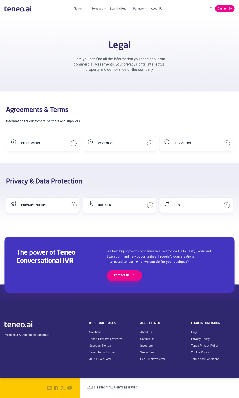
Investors (146, 345)
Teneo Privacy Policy (204, 345)
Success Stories (100, 345)
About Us (146, 332)
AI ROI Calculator (100, 359)
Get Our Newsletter (152, 359)
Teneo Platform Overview (105, 339)
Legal (194, 332)
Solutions (95, 332)
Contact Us (147, 339)
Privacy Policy (200, 339)
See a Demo (148, 352)
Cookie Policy (200, 352)
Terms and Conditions (205, 359)
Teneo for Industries (102, 352)
